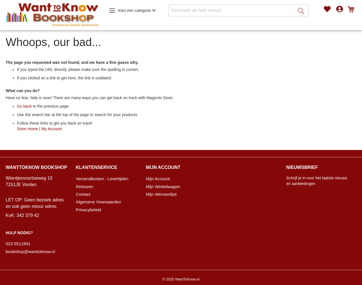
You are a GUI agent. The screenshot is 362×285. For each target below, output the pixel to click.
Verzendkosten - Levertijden (102, 178)
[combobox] (239, 10)
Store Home (27, 129)
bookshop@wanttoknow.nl (30, 251)
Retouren (84, 186)
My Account (51, 129)
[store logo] (52, 15)
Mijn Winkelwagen (163, 186)
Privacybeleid (88, 209)
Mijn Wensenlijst (161, 194)
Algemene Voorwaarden (98, 201)
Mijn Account (158, 178)
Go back (24, 106)
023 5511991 (18, 243)
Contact (83, 194)
